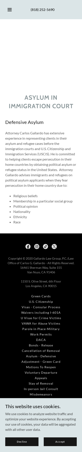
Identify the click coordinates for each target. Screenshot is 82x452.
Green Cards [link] (41, 296)
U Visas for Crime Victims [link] (41, 318)
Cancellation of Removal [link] (41, 351)
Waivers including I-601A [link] (41, 312)
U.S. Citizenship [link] (41, 301)
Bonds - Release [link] (41, 345)
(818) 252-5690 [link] (42, 9)
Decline (22, 441)
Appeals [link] (41, 378)
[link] (28, 246)
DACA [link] (41, 340)
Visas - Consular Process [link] (41, 307)
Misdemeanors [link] (41, 394)
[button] (9, 9)
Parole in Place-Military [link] (41, 329)
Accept (60, 441)
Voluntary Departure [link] (41, 372)
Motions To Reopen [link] (41, 367)
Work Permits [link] (41, 334)
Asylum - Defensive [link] (41, 356)
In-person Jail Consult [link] (41, 389)
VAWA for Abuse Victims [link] (41, 323)
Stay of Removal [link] (41, 383)
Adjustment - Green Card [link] (41, 361)
